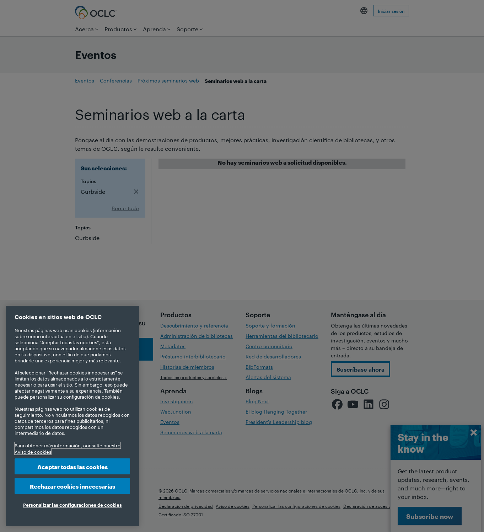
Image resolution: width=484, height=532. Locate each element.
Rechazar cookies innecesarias (72, 486)
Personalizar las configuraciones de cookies (72, 504)
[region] (72, 416)
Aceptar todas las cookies (72, 466)
